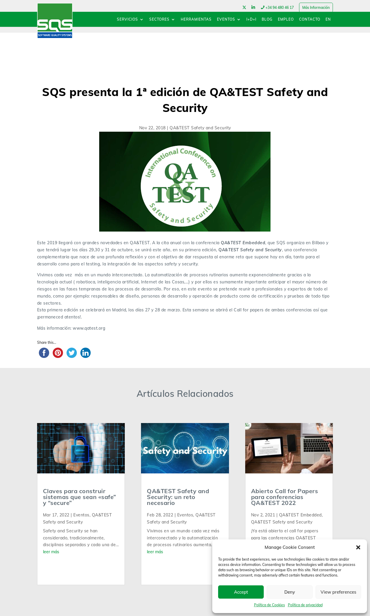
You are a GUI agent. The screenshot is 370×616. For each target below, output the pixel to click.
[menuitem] (328, 22)
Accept (241, 592)
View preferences (338, 592)
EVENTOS (226, 20)
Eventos (81, 515)
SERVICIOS (127, 20)
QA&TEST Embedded (300, 515)
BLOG (267, 20)
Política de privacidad (305, 605)
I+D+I (251, 20)
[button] (358, 547)
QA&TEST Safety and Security (200, 128)
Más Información (316, 7)
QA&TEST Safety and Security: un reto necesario (178, 496)
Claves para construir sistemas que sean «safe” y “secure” (79, 496)
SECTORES (159, 20)
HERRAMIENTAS (196, 20)
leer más (51, 551)
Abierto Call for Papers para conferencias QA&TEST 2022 (284, 496)
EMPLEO (286, 20)
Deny (289, 592)
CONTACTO (309, 20)
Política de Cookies (269, 605)
